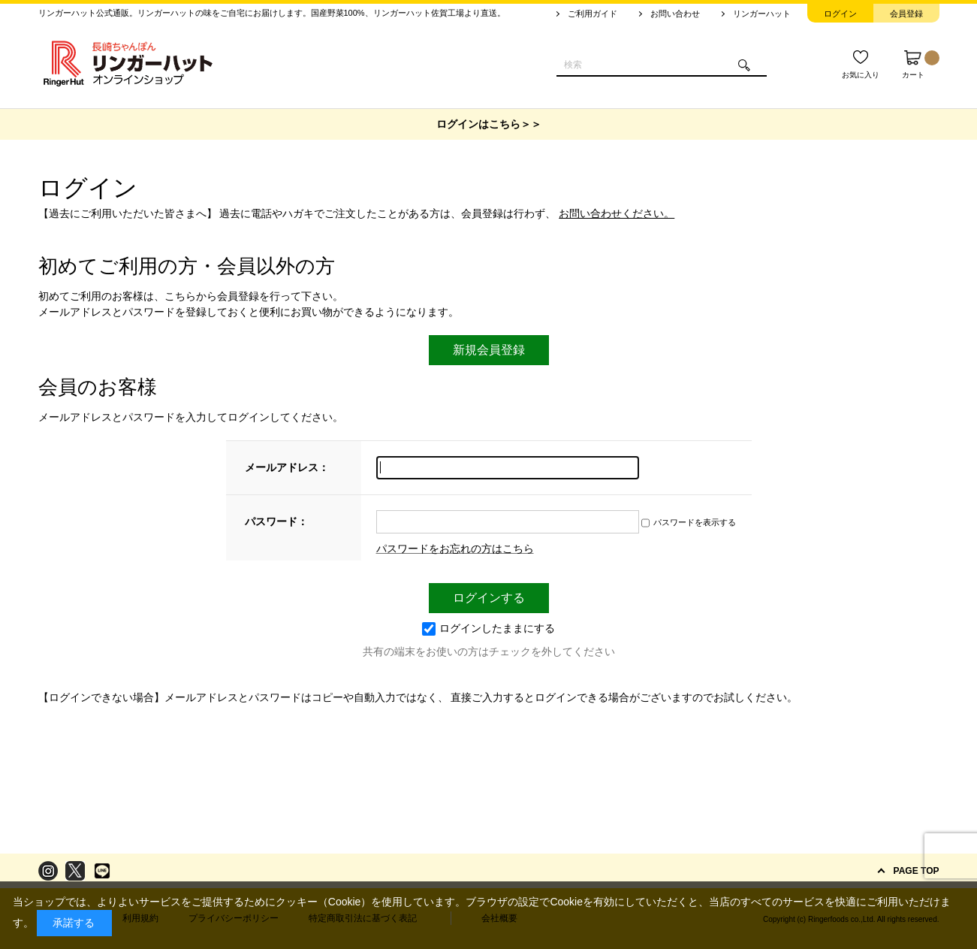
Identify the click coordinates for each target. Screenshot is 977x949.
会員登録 (906, 13)
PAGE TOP (916, 871)
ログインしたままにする (488, 628)
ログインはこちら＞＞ (488, 124)
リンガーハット (762, 13)
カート (920, 64)
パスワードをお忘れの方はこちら (455, 549)
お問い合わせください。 (616, 213)
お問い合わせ (675, 13)
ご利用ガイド (592, 13)
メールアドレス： (287, 467)
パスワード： (276, 521)
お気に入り (860, 75)
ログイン (840, 13)
